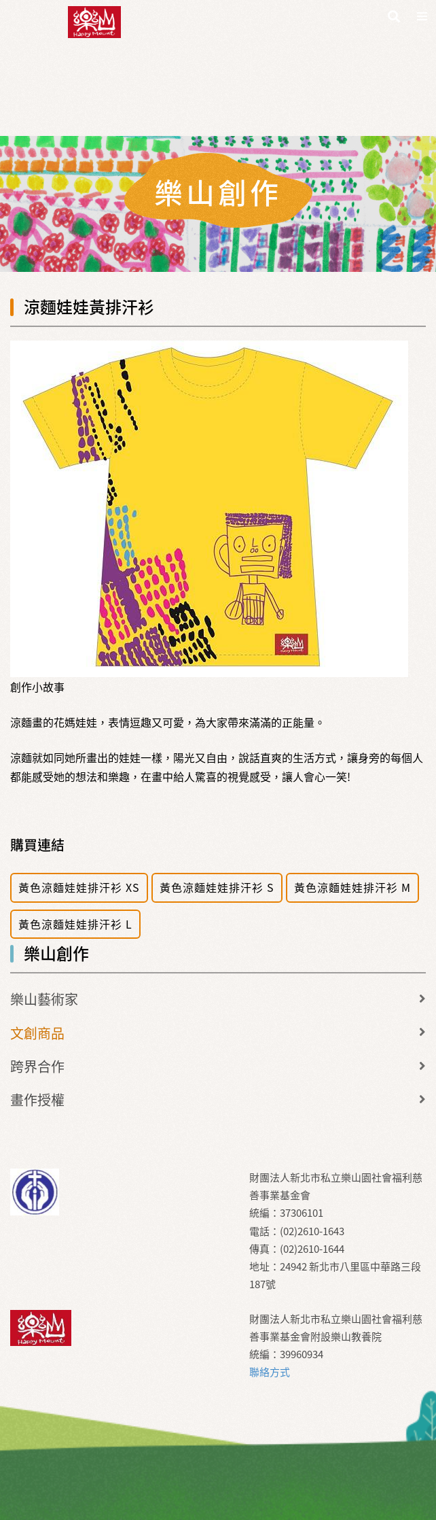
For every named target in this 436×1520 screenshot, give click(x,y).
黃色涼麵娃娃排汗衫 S (217, 887)
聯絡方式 (269, 1371)
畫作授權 (37, 1099)
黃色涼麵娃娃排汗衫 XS (79, 887)
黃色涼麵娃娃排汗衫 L (75, 924)
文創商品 (37, 1033)
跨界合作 (37, 1066)
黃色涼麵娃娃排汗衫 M (352, 887)
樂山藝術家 (44, 999)
